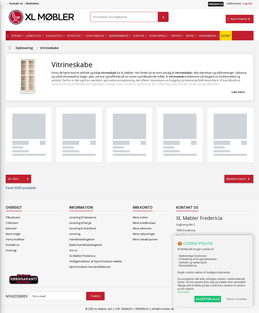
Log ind (247, 3)
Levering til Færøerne (82, 217)
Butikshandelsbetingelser (85, 245)
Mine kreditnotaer (144, 223)
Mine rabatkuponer (145, 239)
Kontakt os (16, 3)
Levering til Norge (80, 223)
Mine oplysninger (144, 234)
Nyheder (11, 228)
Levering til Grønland (82, 228)
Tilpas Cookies (236, 299)
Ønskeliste (32, 3)
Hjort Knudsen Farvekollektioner (90, 267)
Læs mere (238, 92)
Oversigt (11, 250)
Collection (12, 223)
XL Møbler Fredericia (82, 256)
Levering (74, 234)
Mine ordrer (140, 217)
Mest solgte (13, 234)
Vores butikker (15, 239)
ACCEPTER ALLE (207, 299)
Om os (73, 250)
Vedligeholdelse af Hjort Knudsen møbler (95, 261)
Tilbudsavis (13, 217)
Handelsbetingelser (82, 239)
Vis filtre (19, 178)
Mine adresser (142, 228)
